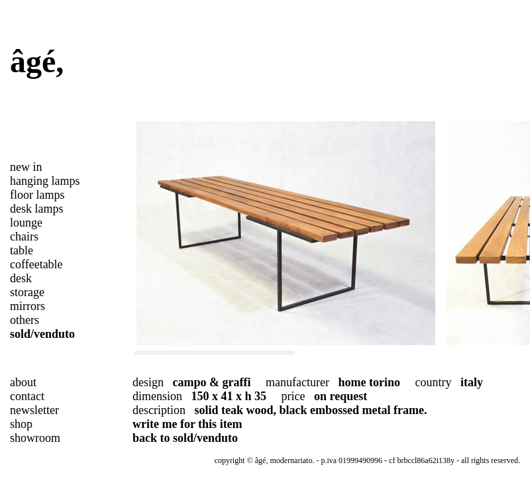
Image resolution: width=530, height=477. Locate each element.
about (23, 382)
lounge (26, 222)
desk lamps (37, 208)
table (21, 250)
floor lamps (37, 194)
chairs (24, 236)
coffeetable (36, 264)
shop (21, 424)
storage (27, 292)
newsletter (34, 410)
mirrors (27, 306)
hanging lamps (45, 180)
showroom (35, 438)
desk (21, 278)
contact (27, 396)
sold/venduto (42, 334)
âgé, (37, 61)
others (24, 320)
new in (26, 167)
